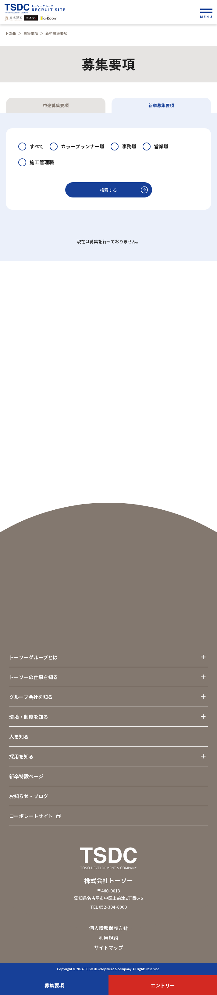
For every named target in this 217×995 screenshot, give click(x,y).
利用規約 (108, 937)
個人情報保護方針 (108, 928)
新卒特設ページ (26, 776)
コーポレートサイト (35, 816)
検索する (108, 190)
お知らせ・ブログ (28, 796)
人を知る (19, 736)
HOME (11, 33)
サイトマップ (108, 947)
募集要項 (30, 33)
